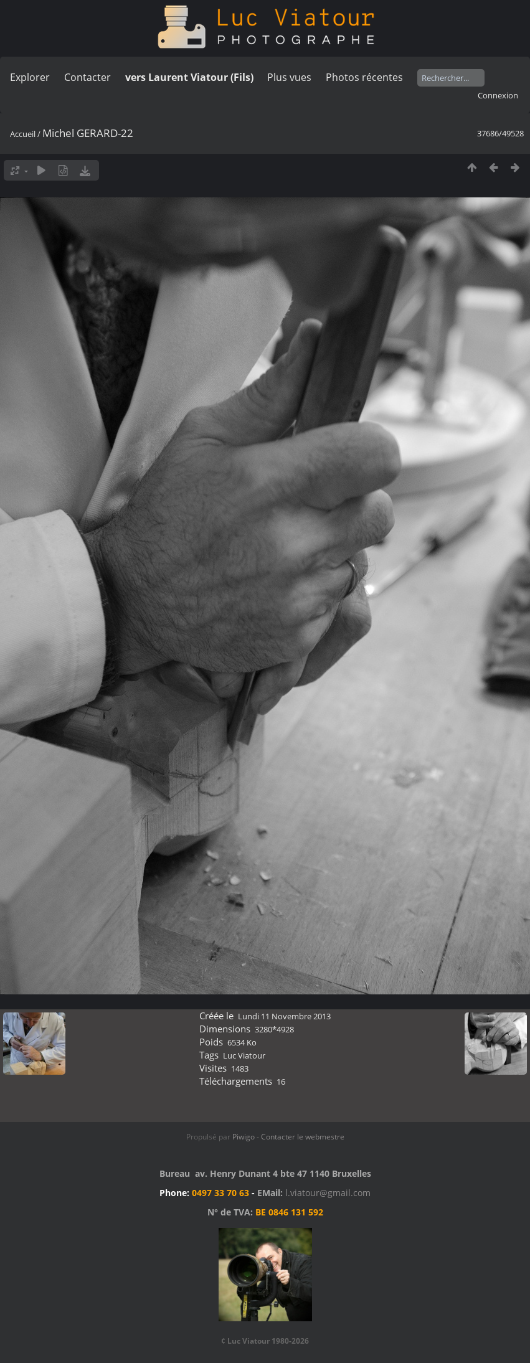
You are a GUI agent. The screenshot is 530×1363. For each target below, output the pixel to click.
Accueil (22, 133)
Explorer (30, 77)
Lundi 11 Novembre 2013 (284, 1016)
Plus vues (289, 77)
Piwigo (243, 1136)
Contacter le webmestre (302, 1136)
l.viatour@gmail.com (328, 1193)
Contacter (87, 77)
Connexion (498, 95)
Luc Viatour (244, 1055)
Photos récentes (364, 77)
